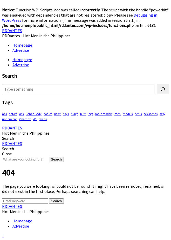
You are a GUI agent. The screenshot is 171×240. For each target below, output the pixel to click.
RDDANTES (12, 30)
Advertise (20, 50)
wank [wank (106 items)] (43, 119)
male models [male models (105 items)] (103, 114)
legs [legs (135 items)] (90, 114)
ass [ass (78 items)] (21, 114)
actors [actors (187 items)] (13, 114)
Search (56, 159)
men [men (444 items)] (117, 114)
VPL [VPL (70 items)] (35, 119)
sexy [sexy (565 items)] (162, 114)
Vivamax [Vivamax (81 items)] (25, 119)
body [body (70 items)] (57, 114)
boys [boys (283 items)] (66, 114)
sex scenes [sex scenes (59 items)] (151, 114)
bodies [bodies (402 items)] (48, 114)
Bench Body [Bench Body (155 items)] (34, 114)
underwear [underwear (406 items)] (9, 119)
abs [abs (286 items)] (4, 114)
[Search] (163, 89)
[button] (8, 138)
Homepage (22, 45)
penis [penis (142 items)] (138, 114)
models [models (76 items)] (128, 114)
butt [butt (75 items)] (83, 114)
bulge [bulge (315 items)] (74, 114)
